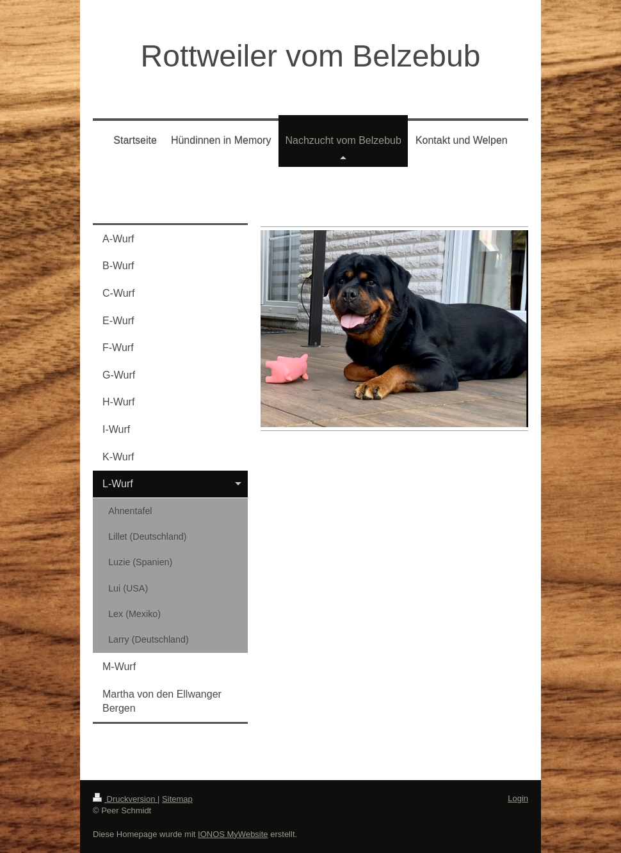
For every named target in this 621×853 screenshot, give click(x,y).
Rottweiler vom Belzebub (311, 56)
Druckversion (125, 799)
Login (518, 798)
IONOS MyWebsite (233, 834)
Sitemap (177, 799)
